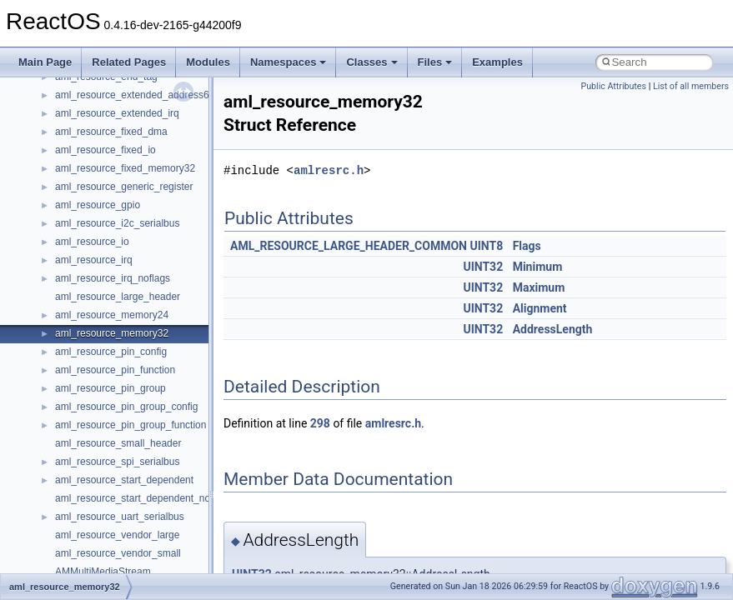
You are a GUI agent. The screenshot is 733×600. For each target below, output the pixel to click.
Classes (371, 62)
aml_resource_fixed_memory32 (125, 168)
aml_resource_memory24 (111, 315)
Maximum (539, 287)
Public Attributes (613, 86)
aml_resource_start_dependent (124, 480)
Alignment (540, 308)
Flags (527, 245)
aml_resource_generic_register (124, 186)
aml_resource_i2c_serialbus (117, 223)
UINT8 (486, 245)
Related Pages (129, 62)
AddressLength (553, 329)
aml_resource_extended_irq (117, 113)
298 (320, 423)
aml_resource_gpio (97, 205)
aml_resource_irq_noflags (112, 278)
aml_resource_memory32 (111, 333)
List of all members (691, 86)
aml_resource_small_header (118, 443)
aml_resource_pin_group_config (126, 406)
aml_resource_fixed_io (105, 150)
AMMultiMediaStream (103, 572)
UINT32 (483, 266)
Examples (497, 62)
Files (435, 62)
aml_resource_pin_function (115, 370)
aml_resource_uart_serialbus (119, 516)
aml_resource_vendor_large (117, 535)
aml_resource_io (92, 242)
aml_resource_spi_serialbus (117, 462)
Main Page (45, 62)
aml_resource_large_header (117, 296)
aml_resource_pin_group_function (130, 425)
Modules (208, 62)
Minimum (538, 266)
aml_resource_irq (94, 260)
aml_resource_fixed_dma (111, 132)
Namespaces (288, 62)
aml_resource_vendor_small (118, 553)
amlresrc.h (329, 170)
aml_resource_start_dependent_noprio (141, 498)
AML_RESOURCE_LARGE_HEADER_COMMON (348, 245)
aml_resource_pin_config (111, 352)
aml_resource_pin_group (110, 388)
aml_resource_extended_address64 (134, 95)
